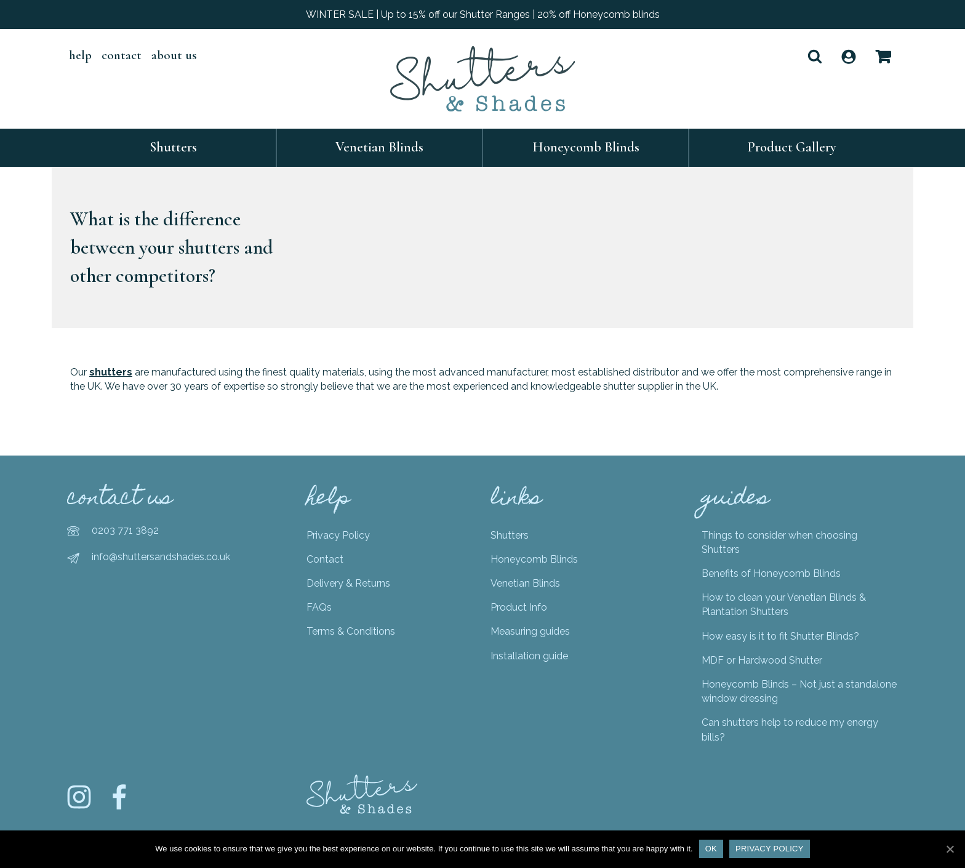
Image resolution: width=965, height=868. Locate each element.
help (80, 55)
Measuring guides (530, 631)
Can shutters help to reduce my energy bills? (790, 729)
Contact (122, 55)
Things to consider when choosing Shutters (779, 542)
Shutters (173, 147)
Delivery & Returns (348, 583)
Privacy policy (769, 848)
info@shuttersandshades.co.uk (161, 557)
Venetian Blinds (379, 147)
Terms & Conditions (350, 631)
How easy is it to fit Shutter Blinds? (780, 636)
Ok (711, 848)
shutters (110, 372)
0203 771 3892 (125, 530)
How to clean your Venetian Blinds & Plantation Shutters (784, 604)
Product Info (519, 607)
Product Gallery (792, 147)
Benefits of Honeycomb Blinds (771, 573)
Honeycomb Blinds (585, 147)
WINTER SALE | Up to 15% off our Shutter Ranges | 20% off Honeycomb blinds (483, 14)
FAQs (319, 607)
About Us (174, 55)
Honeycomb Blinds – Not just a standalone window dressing (799, 691)
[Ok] (949, 849)
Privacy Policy (338, 535)
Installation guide (529, 656)
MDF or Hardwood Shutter (762, 660)
